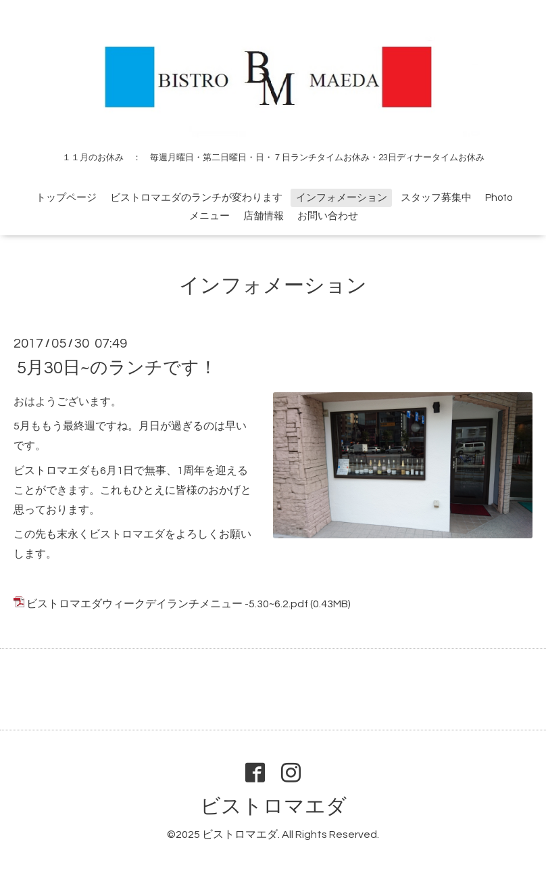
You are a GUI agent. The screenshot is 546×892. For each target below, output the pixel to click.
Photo (498, 198)
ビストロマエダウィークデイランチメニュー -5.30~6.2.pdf (167, 603)
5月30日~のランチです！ (117, 367)
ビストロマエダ (273, 806)
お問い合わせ (327, 216)
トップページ (66, 198)
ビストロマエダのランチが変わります (196, 198)
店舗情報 (263, 216)
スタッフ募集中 (436, 198)
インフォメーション (341, 198)
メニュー (209, 216)
